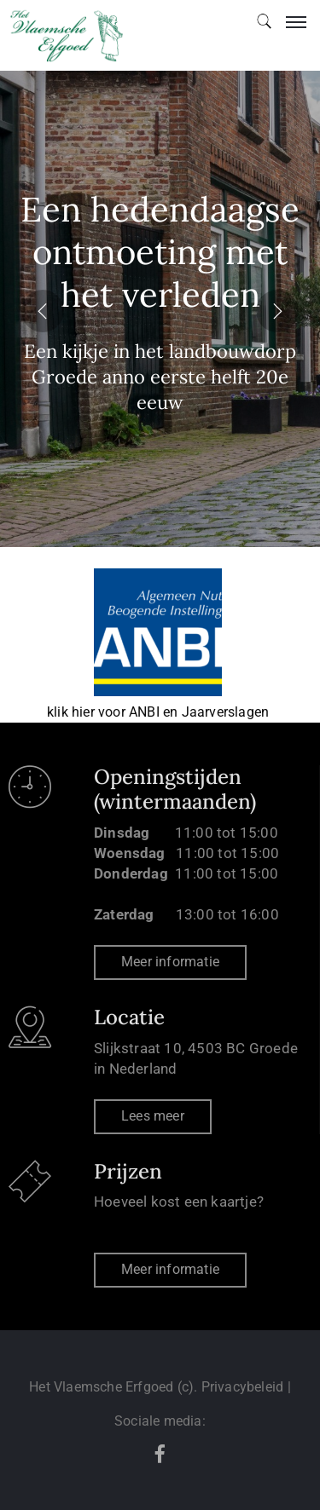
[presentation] (42, 309)
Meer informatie (170, 962)
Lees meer (152, 1116)
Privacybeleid (242, 1387)
